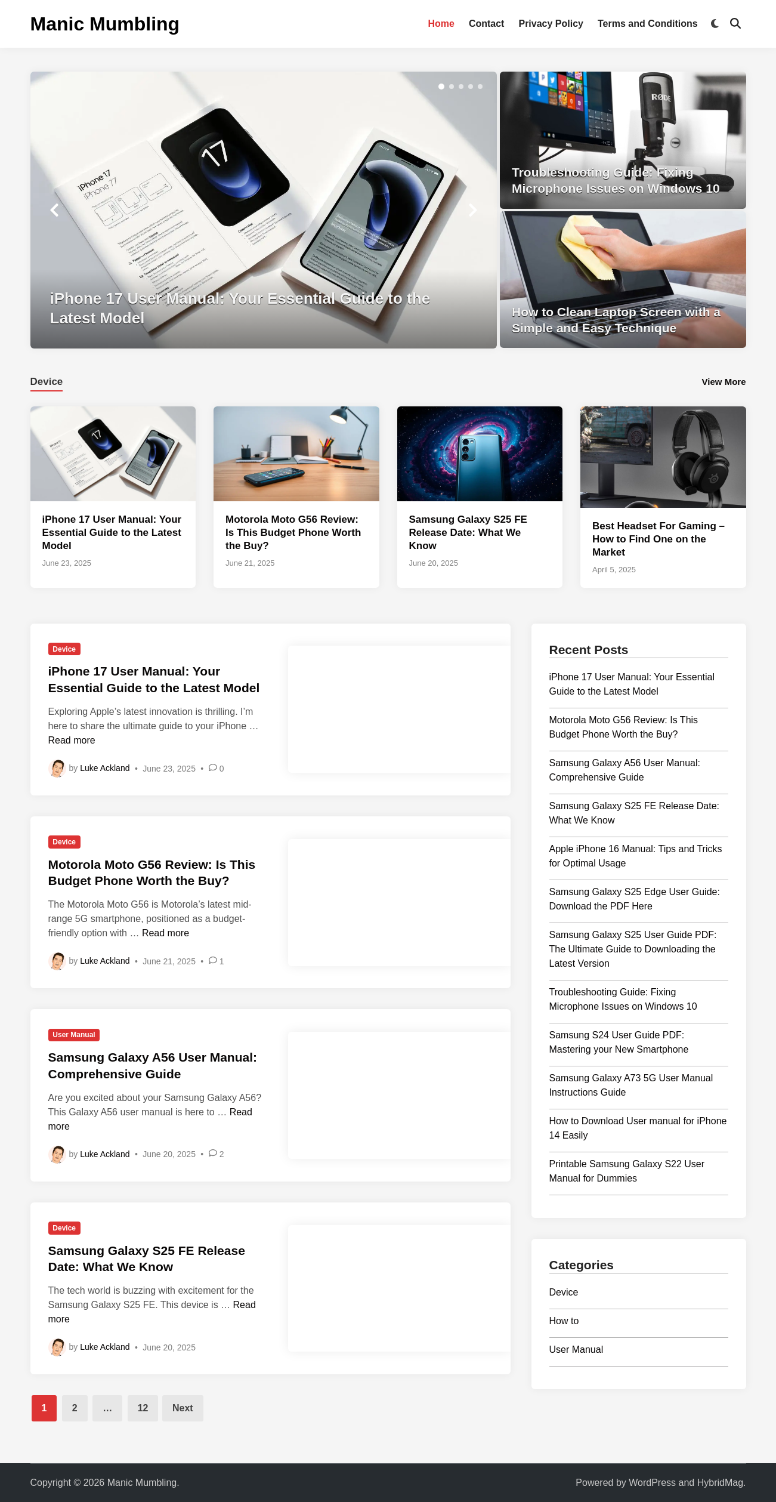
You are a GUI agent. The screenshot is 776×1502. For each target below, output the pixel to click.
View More (724, 382)
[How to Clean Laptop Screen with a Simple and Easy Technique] (623, 279)
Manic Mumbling (105, 24)
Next (182, 1408)
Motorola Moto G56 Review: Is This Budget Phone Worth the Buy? (293, 532)
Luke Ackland (104, 768)
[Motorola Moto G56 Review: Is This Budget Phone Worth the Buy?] (296, 453)
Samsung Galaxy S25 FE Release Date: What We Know (468, 532)
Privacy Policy (550, 23)
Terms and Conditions (648, 23)
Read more (71, 740)
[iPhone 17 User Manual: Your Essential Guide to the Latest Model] (263, 210)
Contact (487, 23)
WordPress (652, 1483)
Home (441, 23)
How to (564, 1321)
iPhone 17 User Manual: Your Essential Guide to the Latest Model (112, 532)
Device (64, 649)
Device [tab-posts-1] (46, 381)
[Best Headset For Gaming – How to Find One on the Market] (663, 456)
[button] (441, 87)
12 (143, 1408)
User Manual (73, 1035)
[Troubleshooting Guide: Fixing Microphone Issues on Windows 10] (623, 140)
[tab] (46, 380)
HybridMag (720, 1483)
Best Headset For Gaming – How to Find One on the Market (658, 539)
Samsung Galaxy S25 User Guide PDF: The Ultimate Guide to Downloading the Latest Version (633, 949)
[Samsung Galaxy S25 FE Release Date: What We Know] (480, 453)
